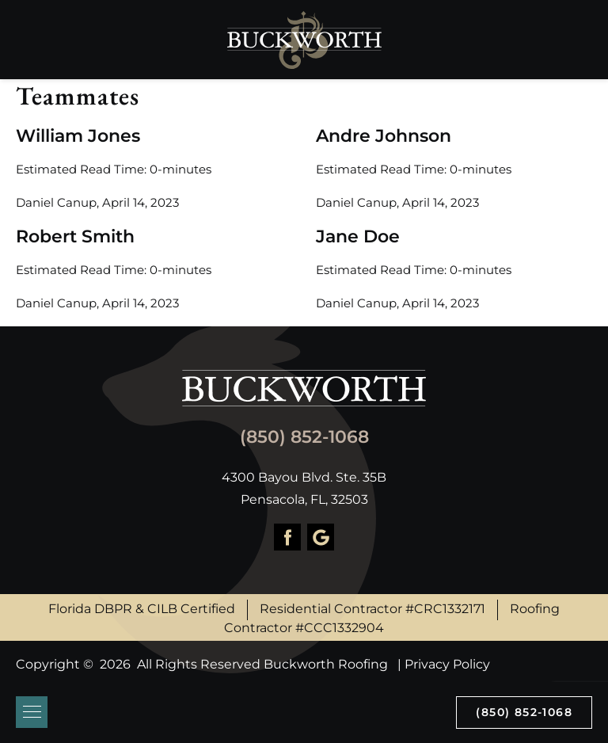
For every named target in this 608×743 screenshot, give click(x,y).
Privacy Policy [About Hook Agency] (447, 664)
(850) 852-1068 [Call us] (524, 712)
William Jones (78, 136)
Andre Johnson (383, 136)
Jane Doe (358, 236)
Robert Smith (75, 236)
